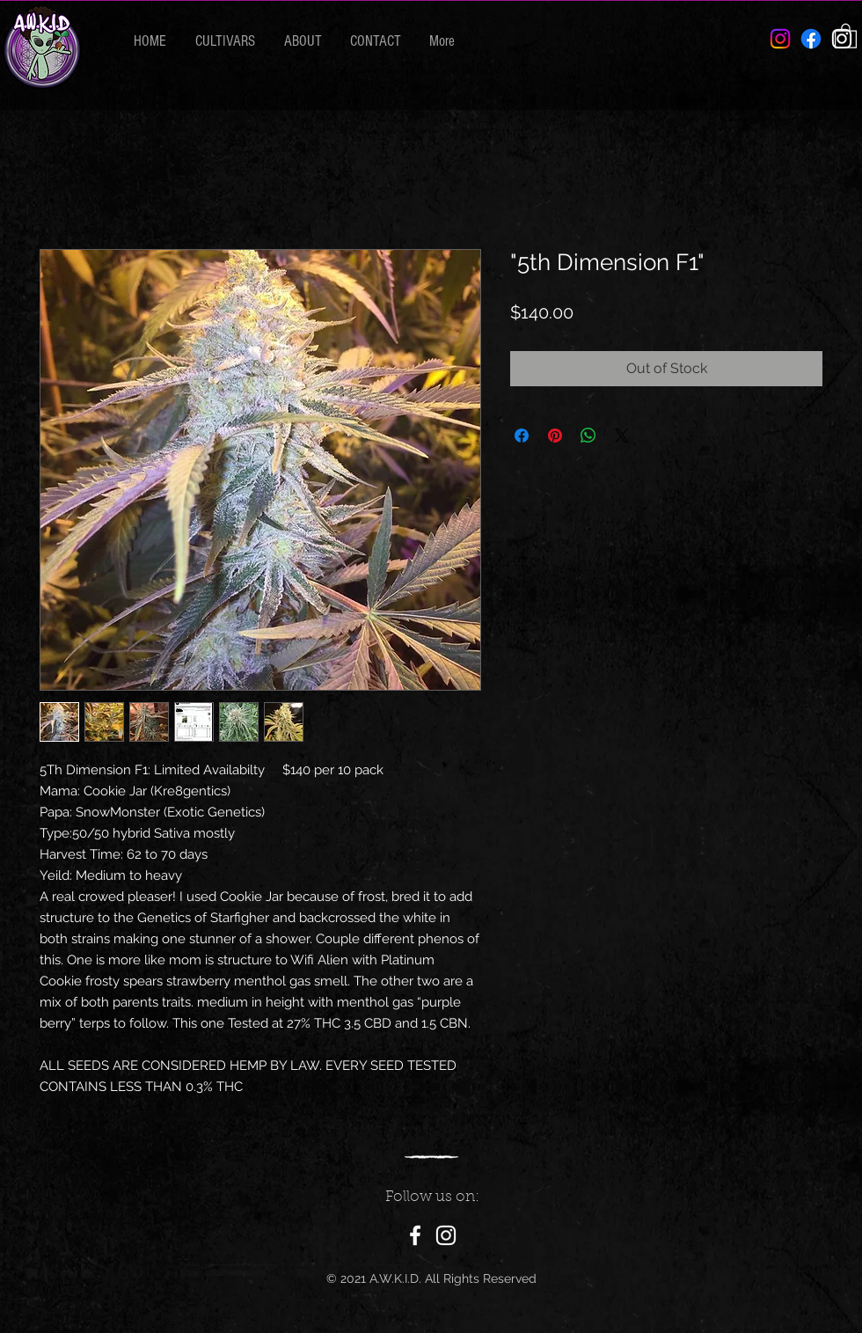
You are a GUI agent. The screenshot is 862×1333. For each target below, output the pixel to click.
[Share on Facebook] (521, 435)
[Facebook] (811, 39)
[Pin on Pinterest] (555, 435)
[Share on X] (621, 435)
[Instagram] (446, 1235)
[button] (846, 35)
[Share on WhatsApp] (588, 435)
